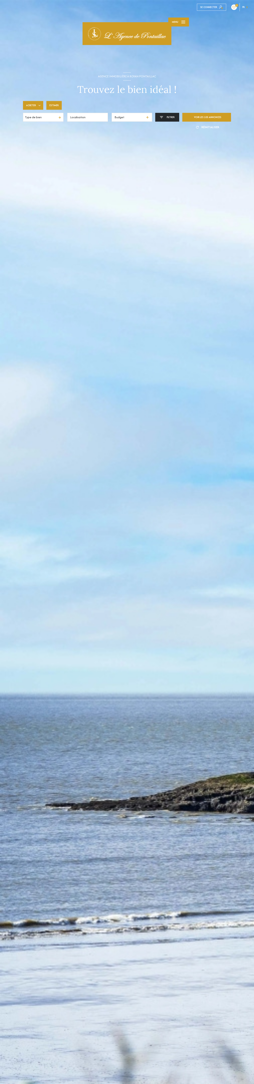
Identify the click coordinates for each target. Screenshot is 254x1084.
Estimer (54, 105)
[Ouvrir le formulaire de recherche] (167, 117)
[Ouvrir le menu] (178, 22)
